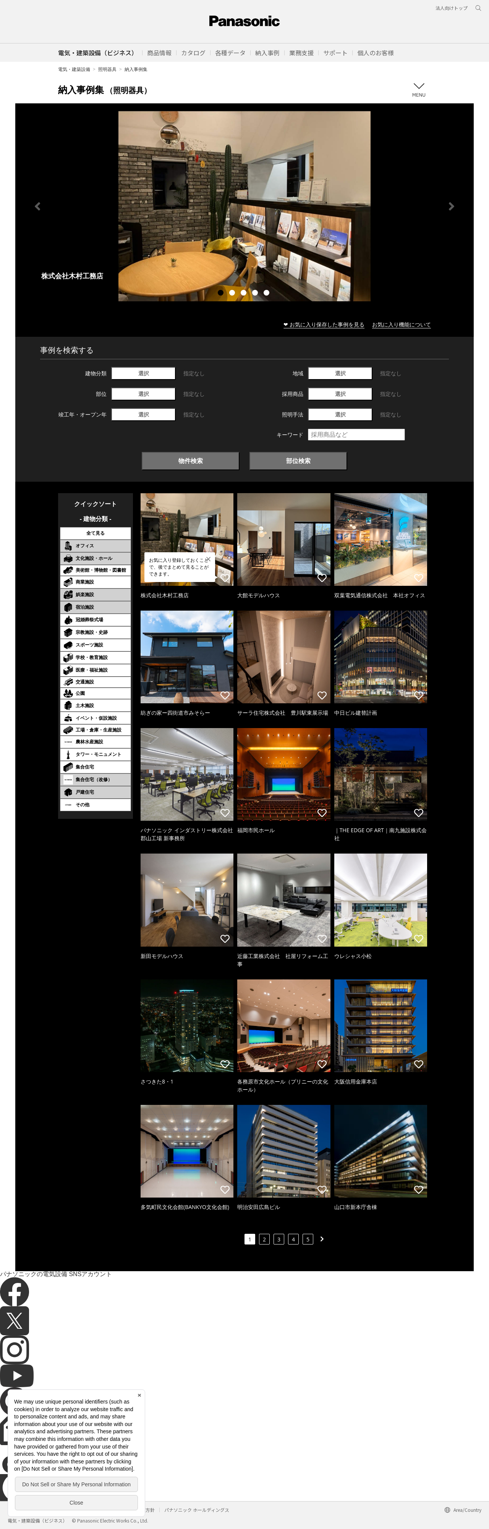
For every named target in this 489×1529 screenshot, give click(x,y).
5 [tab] (267, 293)
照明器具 (107, 69)
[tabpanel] (244, 206)
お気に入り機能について (401, 324)
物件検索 (190, 461)
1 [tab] (221, 293)
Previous (37, 206)
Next (451, 206)
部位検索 (298, 461)
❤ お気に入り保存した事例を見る (323, 324)
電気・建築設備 (74, 69)
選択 (143, 373)
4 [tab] (256, 293)
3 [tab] (244, 293)
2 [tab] (233, 293)
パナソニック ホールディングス (196, 1509)
